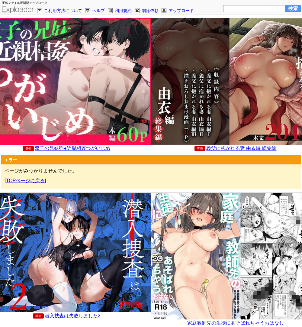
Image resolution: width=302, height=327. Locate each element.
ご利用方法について (63, 10)
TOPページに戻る (25, 180)
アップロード (181, 10)
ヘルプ (98, 10)
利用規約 (123, 10)
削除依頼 (150, 10)
